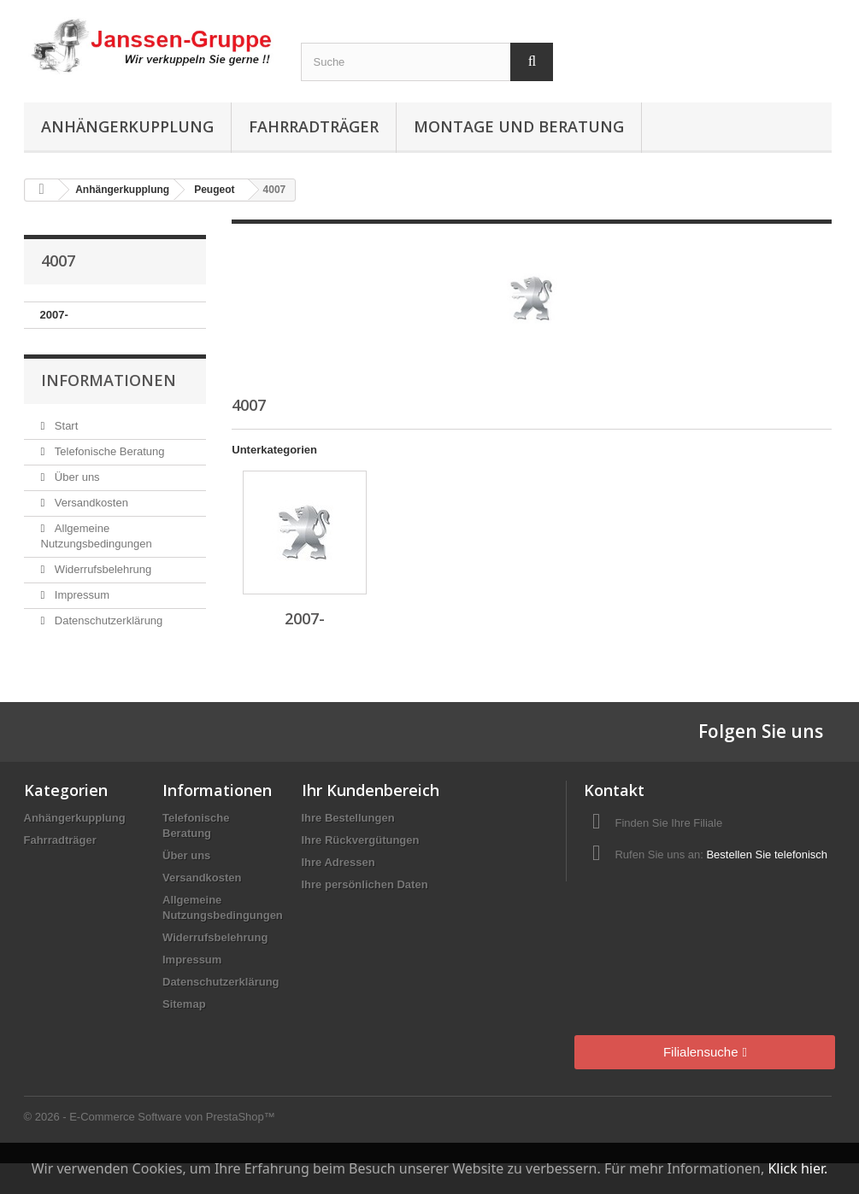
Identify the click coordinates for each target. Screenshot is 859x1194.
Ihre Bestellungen (348, 817)
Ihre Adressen (338, 862)
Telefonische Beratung (107, 451)
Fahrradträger (314, 126)
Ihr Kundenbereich (370, 790)
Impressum (80, 594)
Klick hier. (797, 1168)
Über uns (75, 477)
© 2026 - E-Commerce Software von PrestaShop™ (149, 1116)
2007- (54, 314)
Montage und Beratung (519, 126)
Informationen (108, 380)
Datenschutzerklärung (106, 620)
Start (64, 425)
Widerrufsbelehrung (101, 569)
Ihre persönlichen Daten (365, 884)
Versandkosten (89, 502)
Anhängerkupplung (127, 126)
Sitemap (184, 1004)
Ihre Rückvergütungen (361, 840)
